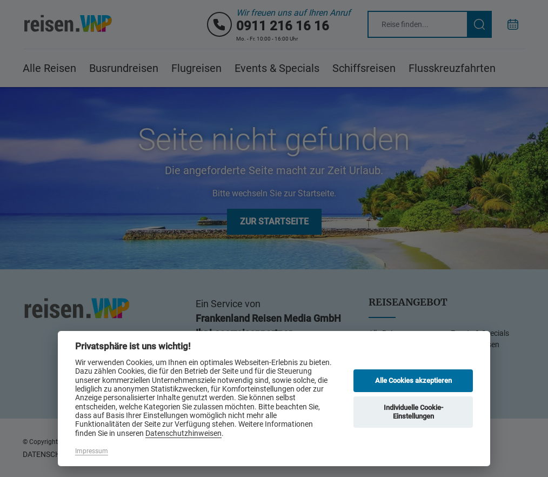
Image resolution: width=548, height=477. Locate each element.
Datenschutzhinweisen (183, 433)
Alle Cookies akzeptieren (413, 380)
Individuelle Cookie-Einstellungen (413, 411)
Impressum (91, 451)
